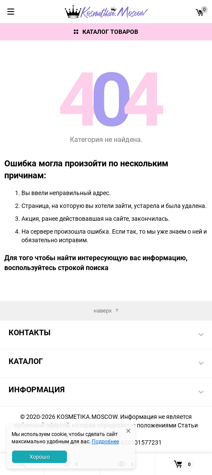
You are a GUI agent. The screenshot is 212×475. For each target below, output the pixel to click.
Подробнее (105, 441)
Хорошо (40, 456)
